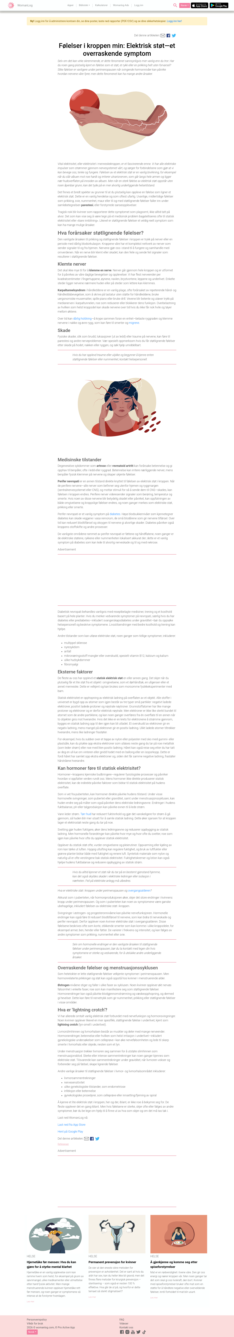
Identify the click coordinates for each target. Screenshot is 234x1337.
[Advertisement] (117, 580)
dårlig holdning (82, 318)
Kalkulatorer (101, 5)
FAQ (121, 1319)
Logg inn (138, 5)
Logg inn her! (174, 21)
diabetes (115, 514)
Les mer (30, 1301)
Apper (70, 5)
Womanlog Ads (121, 5)
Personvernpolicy (37, 1319)
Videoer (123, 1323)
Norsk (184, 5)
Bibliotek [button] (83, 5)
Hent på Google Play (70, 1131)
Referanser (63, 1144)
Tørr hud (85, 814)
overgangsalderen (139, 890)
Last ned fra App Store (71, 1124)
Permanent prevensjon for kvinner (112, 1262)
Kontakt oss (126, 1327)
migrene (134, 322)
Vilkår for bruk (35, 1323)
